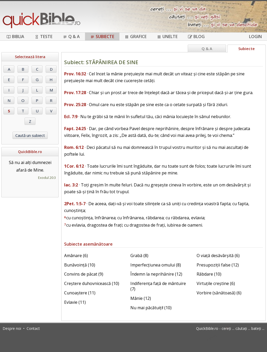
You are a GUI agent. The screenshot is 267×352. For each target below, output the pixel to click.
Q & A (71, 36)
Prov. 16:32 (75, 74)
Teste (43, 36)
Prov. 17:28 (75, 92)
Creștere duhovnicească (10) (91, 283)
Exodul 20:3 (47, 177)
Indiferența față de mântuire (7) (158, 286)
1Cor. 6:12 (74, 166)
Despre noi (12, 328)
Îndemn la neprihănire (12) (156, 274)
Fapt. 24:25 (75, 128)
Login (255, 36)
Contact (33, 328)
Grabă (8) (139, 255)
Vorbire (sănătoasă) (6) (219, 293)
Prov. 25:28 (75, 104)
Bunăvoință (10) (79, 265)
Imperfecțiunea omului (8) (155, 265)
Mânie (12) (140, 298)
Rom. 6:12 (74, 147)
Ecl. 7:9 (70, 116)
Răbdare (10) (209, 274)
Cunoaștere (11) (79, 293)
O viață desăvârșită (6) (218, 255)
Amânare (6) (76, 255)
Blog (196, 36)
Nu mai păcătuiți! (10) (151, 308)
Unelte (167, 36)
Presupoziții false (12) (218, 265)
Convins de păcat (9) (83, 274)
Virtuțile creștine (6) (216, 283)
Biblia (15, 36)
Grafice (136, 36)
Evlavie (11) (75, 302)
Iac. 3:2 (71, 185)
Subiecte (102, 36)
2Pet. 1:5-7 (75, 204)
